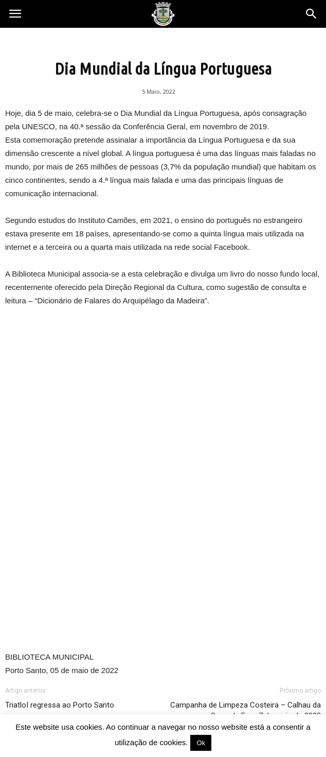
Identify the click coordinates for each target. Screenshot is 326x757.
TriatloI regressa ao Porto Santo (59, 705)
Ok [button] (200, 743)
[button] (311, 14)
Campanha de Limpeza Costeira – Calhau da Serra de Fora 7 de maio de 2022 (245, 710)
